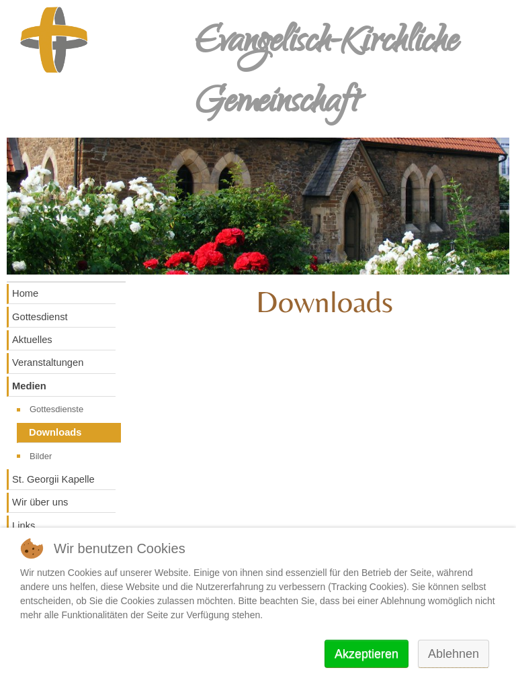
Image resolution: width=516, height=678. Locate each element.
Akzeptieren (366, 654)
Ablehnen (453, 654)
